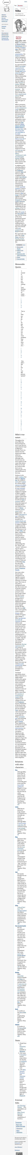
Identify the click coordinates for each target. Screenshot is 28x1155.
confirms (21, 477)
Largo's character (20, 201)
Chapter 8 (22, 1096)
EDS (24, 608)
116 (18, 1022)
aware (19, 954)
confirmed (24, 1061)
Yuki (22, 122)
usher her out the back (21, 984)
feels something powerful (21, 848)
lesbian (17, 84)
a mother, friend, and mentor (20, 521)
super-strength (21, 488)
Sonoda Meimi (21, 955)
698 (18, 1036)
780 (18, 923)
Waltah (17, 1024)
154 (18, 870)
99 (22, 33)
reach (16, 482)
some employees (18, 229)
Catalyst (20, 721)
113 (18, 1007)
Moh (22, 172)
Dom (21, 979)
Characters (19, 1128)
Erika (21, 531)
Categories (18, 1122)
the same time (19, 129)
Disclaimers (17, 1150)
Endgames (20, 170)
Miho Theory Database (21, 1113)
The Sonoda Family (20, 926)
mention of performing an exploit (19, 695)
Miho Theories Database (23, 1071)
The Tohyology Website (21, 1106)
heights (24, 482)
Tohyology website (22, 1077)
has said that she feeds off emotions (20, 619)
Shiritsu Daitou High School (20, 45)
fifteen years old (19, 139)
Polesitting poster (22, 1047)
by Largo (22, 69)
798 (18, 967)
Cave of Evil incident (20, 785)
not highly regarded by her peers (20, 67)
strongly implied (22, 910)
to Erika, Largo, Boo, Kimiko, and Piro (21, 404)
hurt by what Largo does (21, 824)
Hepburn (17, 55)
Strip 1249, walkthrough (19, 664)
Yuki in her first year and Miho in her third (20, 132)
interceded (20, 976)
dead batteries (19, 728)
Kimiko (17, 972)
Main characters (19, 1131)
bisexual (21, 82)
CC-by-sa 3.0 (17, 1142)
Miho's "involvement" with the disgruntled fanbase (20, 156)
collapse (17, 208)
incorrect (17, 89)
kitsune (17, 613)
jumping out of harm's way (21, 990)
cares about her (20, 72)
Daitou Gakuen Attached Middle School (20, 125)
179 (18, 804)
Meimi (21, 508)
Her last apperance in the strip (20, 645)
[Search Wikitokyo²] (23, 8)
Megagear (22, 1051)
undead (22, 597)
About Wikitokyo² (18, 1147)
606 (18, 970)
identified (23, 1055)
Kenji (20, 71)
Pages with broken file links (20, 1125)
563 (18, 903)
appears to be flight (20, 485)
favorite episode (19, 239)
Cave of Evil (20, 116)
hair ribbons (22, 177)
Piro (22, 193)
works (22, 212)
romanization (19, 54)
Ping (23, 562)
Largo (16, 195)
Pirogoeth (18, 200)
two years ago (19, 150)
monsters (17, 501)
